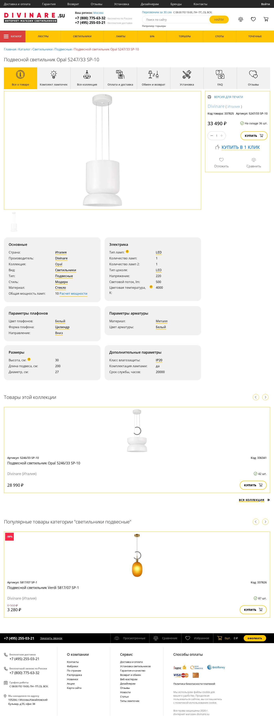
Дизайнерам (150, 4)
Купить (254, 136)
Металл (161, 321)
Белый (60, 321)
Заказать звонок (51, 638)
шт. (224, 638)
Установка (121, 4)
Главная (10, 49)
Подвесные (63, 49)
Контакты (200, 4)
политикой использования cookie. (196, 702)
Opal (58, 264)
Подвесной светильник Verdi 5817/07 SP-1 (43, 587)
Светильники (43, 49)
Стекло (60, 287)
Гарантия (49, 4)
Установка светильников (135, 666)
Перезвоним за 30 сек (157, 12)
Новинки (72, 679)
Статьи (124, 696)
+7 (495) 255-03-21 (103, 22)
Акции (71, 683)
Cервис (126, 654)
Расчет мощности (73, 293)
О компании (78, 654)
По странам (74, 670)
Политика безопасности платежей (194, 684)
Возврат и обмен (130, 675)
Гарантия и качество (132, 670)
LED (159, 252)
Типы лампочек (129, 701)
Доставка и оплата (17, 4)
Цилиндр (62, 327)
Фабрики (72, 666)
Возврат (73, 4)
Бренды (176, 4)
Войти (265, 4)
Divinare (61, 258)
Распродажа (74, 675)
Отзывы (96, 4)
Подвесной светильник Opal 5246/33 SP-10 (43, 463)
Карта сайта (74, 688)
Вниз (59, 333)
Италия (61, 252)
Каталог (13, 36)
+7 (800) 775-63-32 (103, 18)
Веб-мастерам (128, 679)
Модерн (61, 282)
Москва (98, 13)
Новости (125, 692)
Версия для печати (228, 97)
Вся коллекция (254, 500)
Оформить (255, 638)
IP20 (159, 360)
